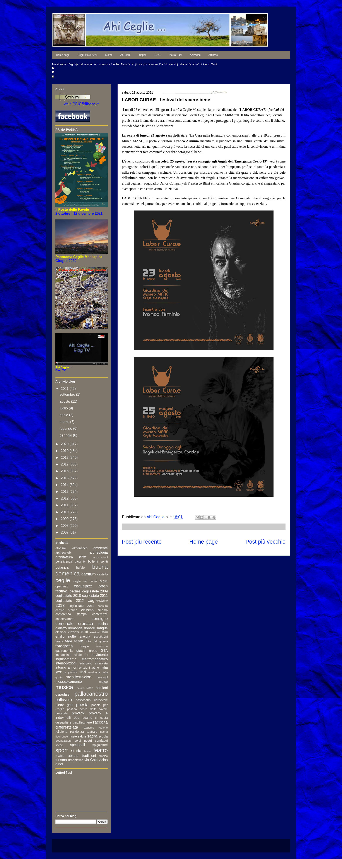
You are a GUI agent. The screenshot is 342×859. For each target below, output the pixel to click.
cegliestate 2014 (81, 605)
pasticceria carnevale (92, 700)
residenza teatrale (83, 731)
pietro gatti (64, 705)
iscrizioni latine (88, 667)
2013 (65, 491)
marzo (65, 422)
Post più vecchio (266, 542)
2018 (65, 457)
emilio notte (65, 636)
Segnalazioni (63, 740)
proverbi (78, 713)
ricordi (104, 731)
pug (77, 717)
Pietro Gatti (175, 54)
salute (82, 736)
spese (59, 745)
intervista (101, 663)
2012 (65, 498)
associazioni (100, 557)
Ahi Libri (125, 54)
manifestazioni (79, 677)
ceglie (62, 580)
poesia (82, 704)
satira (92, 736)
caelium (88, 574)
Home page (63, 54)
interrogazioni (65, 663)
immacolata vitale (68, 655)
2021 (65, 388)
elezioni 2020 (99, 632)
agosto (65, 401)
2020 (65, 444)
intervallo (86, 663)
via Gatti (90, 760)
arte (82, 557)
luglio (64, 408)
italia (104, 667)
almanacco (79, 548)
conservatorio (64, 619)
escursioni (101, 636)
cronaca (85, 623)
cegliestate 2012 (69, 600)
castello (102, 574)
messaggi (102, 677)
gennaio (66, 435)
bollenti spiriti (98, 561)
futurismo (102, 646)
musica (64, 687)
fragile (84, 646)
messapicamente (68, 681)
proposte (61, 713)
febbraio (66, 428)
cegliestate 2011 (95, 595)
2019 (65, 451)
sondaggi (101, 740)
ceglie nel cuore (85, 581)
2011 (65, 505)
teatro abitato (66, 756)
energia (85, 636)
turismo (61, 760)
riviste (73, 736)
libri (82, 672)
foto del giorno (97, 641)
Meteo (108, 54)
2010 (65, 512)
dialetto (61, 628)
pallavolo (63, 699)
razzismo (88, 727)
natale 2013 (85, 688)
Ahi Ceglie (156, 517)
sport (61, 750)
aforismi (60, 548)
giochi (81, 650)
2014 (65, 485)
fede (68, 641)
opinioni (102, 688)
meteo (103, 681)
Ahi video (195, 54)
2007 (65, 532)
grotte (93, 650)
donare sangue (96, 628)
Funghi (142, 54)
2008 (65, 525)
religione (61, 731)
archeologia (99, 552)
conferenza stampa (71, 614)
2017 (65, 464)
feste (78, 641)
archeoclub (63, 552)
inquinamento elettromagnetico (81, 659)
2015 (65, 478)
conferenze (100, 614)
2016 (65, 471)
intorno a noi (65, 667)
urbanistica (75, 760)
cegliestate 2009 (95, 591)
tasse (87, 751)
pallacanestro (91, 694)
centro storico (66, 610)
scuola (103, 736)
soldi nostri (83, 740)
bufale (80, 567)
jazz (58, 672)
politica (72, 709)
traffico (103, 756)
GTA (104, 650)
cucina (103, 624)
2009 (65, 519)
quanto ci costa (95, 717)
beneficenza (63, 561)
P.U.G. (157, 54)
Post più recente (142, 542)
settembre (68, 394)
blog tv (80, 561)
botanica (62, 567)
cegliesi (75, 591)
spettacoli (77, 745)
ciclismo (87, 610)
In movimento (96, 655)
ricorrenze (61, 736)
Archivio (213, 54)
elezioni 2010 (78, 632)
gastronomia (64, 650)
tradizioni (89, 756)
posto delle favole (94, 709)
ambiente (100, 548)
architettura (64, 557)
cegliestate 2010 (68, 595)
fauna (59, 641)
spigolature (100, 745)
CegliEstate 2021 (87, 54)
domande (75, 628)
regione (103, 727)
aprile (64, 415)
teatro (101, 750)
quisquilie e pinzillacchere (73, 722)
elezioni (60, 632)
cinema (103, 610)
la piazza (70, 672)
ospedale (62, 694)
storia (76, 750)
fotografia (64, 646)
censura (103, 605)
